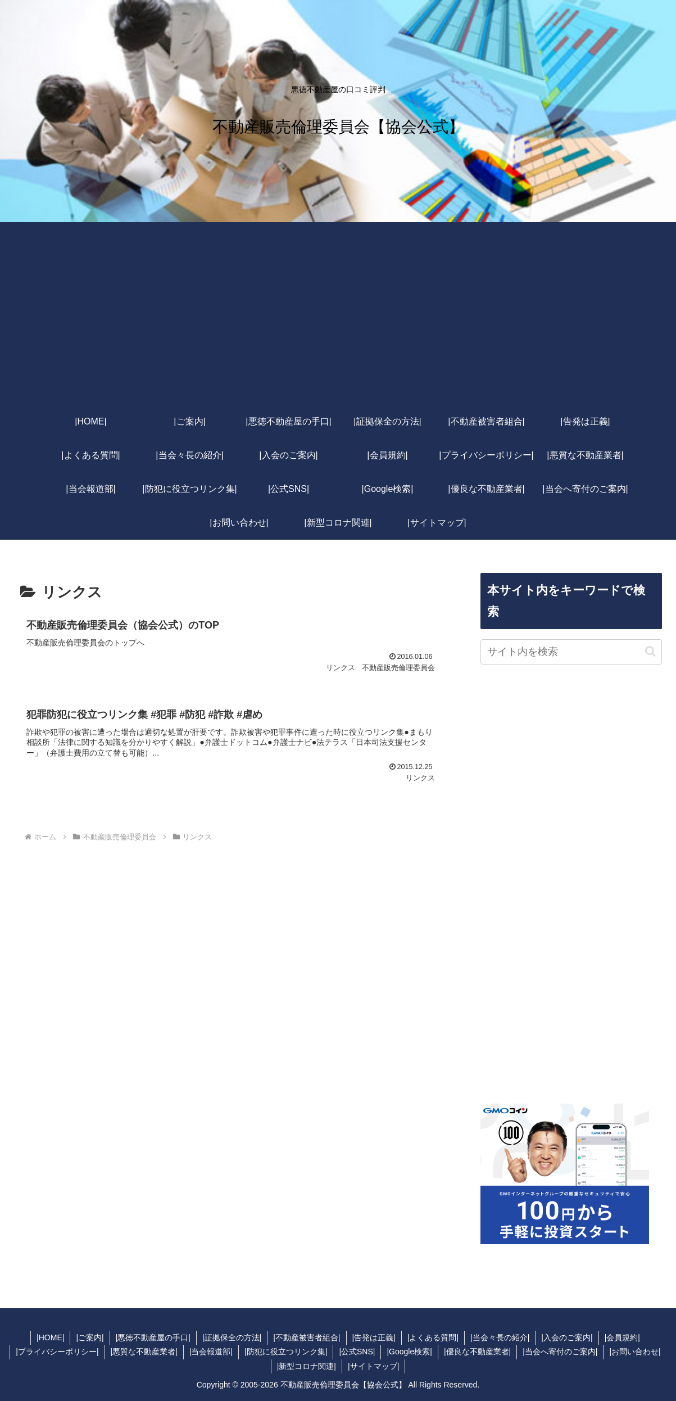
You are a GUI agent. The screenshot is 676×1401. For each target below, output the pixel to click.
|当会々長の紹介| (499, 1337)
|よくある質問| (433, 1337)
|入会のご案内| (566, 1337)
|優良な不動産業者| (477, 1351)
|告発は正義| (374, 1337)
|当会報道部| (211, 1351)
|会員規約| (622, 1337)
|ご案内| (89, 1337)
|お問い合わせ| (634, 1351)
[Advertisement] (338, 320)
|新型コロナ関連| (306, 1366)
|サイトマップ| (373, 1366)
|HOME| (50, 1337)
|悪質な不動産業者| (144, 1351)
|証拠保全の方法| (231, 1337)
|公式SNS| (357, 1351)
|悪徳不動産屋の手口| (153, 1337)
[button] (650, 651)
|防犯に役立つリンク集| (285, 1351)
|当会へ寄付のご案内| (560, 1351)
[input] (571, 652)
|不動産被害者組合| (306, 1337)
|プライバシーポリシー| (57, 1351)
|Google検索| (409, 1351)
